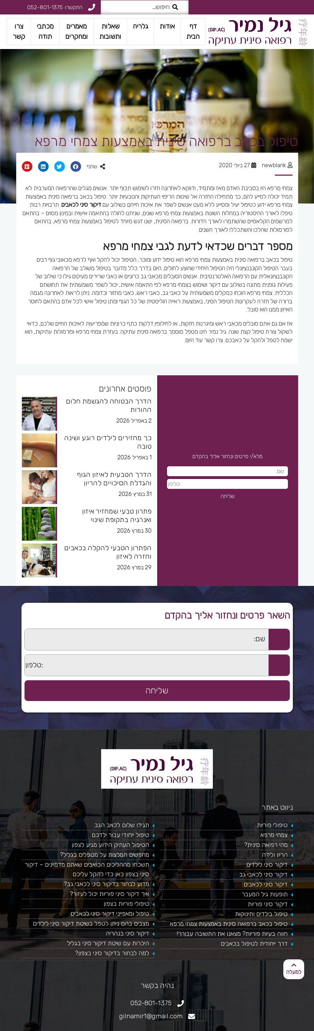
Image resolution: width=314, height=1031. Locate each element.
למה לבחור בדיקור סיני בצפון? (112, 953)
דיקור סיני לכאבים (81, 204)
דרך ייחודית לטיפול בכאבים (254, 943)
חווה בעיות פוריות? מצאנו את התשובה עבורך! (232, 934)
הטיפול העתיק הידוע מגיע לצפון (110, 845)
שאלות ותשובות (110, 31)
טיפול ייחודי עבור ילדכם (120, 835)
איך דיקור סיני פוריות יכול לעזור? (109, 894)
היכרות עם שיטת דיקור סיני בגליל (108, 943)
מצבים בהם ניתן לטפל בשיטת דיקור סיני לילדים (91, 923)
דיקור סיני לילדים (267, 864)
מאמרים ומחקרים (76, 31)
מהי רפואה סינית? (266, 845)
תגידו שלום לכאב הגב (121, 825)
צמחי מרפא (274, 835)
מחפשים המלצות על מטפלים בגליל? (104, 855)
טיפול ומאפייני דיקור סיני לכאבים (109, 913)
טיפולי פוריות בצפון (126, 904)
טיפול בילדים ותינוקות (261, 914)
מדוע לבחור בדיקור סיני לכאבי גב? (106, 884)
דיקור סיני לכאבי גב (263, 874)
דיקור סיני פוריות (268, 904)
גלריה (140, 26)
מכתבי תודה (45, 31)
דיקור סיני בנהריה (127, 933)
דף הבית (192, 31)
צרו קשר (19, 31)
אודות (167, 26)
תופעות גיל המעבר (265, 894)
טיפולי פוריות (272, 825)
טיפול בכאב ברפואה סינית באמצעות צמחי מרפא (229, 924)
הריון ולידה (275, 855)
